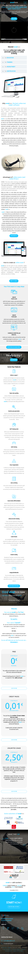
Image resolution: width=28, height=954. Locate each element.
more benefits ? (13, 235)
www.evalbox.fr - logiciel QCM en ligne (14, 951)
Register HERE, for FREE (14, 600)
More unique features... (14, 585)
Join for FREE (14, 688)
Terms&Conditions (16, 949)
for (9, 57)
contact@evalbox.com (9, 940)
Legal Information (7, 949)
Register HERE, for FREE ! (14, 906)
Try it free (14, 18)
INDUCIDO (4, 947)
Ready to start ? (13, 280)
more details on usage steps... (13, 347)
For (10, 66)
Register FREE (14, 359)
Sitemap (23, 949)
